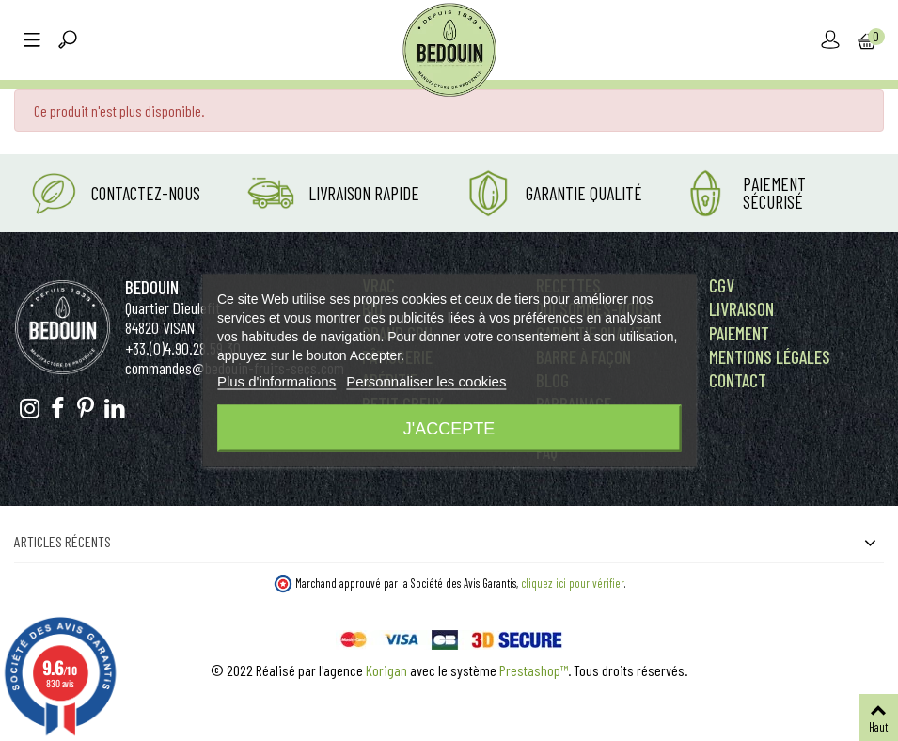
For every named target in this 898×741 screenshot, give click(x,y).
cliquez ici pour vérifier (572, 583)
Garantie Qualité (584, 193)
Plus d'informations (276, 381)
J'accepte (449, 428)
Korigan (386, 670)
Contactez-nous (145, 193)
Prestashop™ (533, 670)
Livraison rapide (363, 193)
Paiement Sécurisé (774, 193)
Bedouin (152, 287)
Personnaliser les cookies (426, 381)
